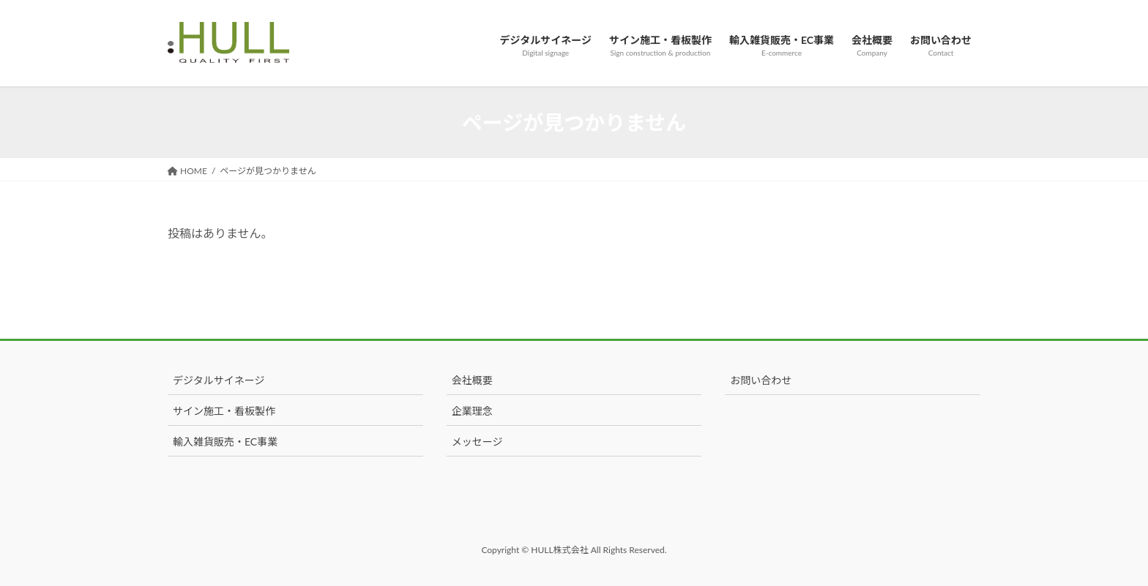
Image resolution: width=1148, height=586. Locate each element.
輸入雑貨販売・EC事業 (225, 441)
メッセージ (477, 441)
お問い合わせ (760, 380)
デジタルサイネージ (218, 380)
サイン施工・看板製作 (224, 411)
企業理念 (472, 411)
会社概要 (472, 380)
